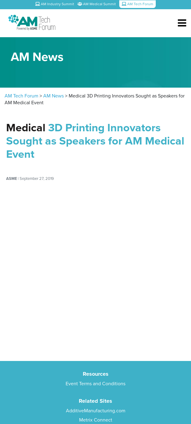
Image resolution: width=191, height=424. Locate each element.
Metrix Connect (95, 420)
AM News (53, 96)
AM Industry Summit (54, 4)
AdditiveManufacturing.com (95, 411)
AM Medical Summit (97, 4)
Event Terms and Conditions (95, 384)
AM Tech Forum (21, 96)
